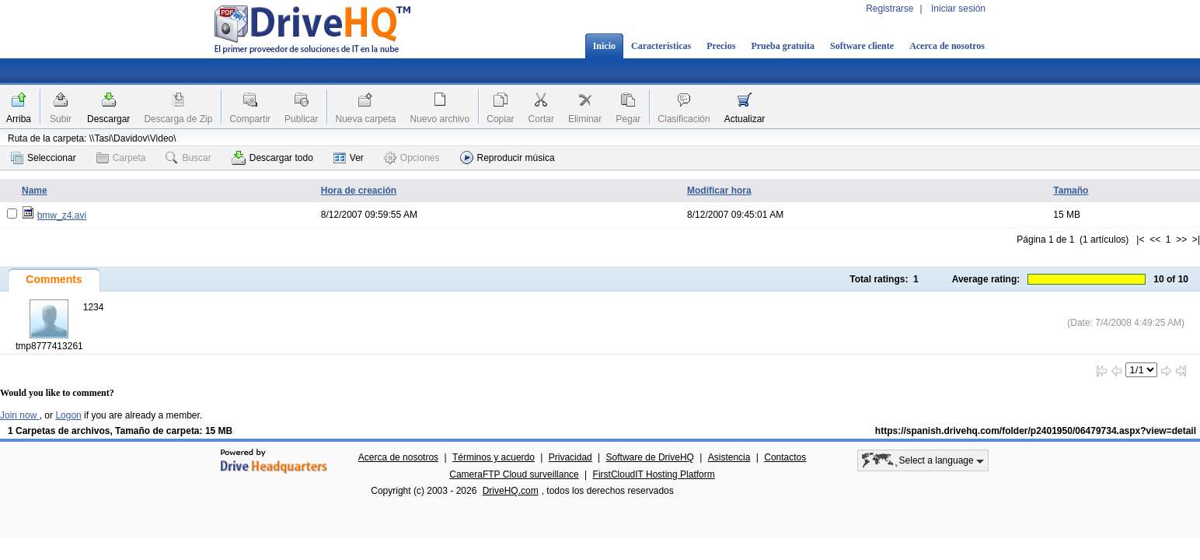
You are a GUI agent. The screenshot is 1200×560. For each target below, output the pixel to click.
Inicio (604, 45)
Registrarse (889, 8)
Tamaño (1070, 190)
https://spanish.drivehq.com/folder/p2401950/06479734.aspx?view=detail (1035, 430)
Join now (20, 415)
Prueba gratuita (783, 45)
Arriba (18, 119)
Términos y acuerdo (493, 457)
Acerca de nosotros (947, 45)
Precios (720, 45)
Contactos (785, 457)
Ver (348, 157)
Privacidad (570, 457)
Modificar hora (719, 190)
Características (661, 45)
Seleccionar (43, 158)
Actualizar (745, 119)
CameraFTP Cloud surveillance (514, 474)
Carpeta (121, 157)
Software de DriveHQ (650, 457)
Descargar (108, 119)
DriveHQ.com (511, 490)
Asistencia (729, 457)
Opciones (412, 158)
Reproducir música (507, 157)
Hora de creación (358, 190)
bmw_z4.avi (61, 215)
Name (34, 190)
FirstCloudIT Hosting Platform (654, 474)
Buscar (188, 158)
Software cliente (862, 45)
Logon (68, 415)
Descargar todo (272, 158)
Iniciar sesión (958, 8)
